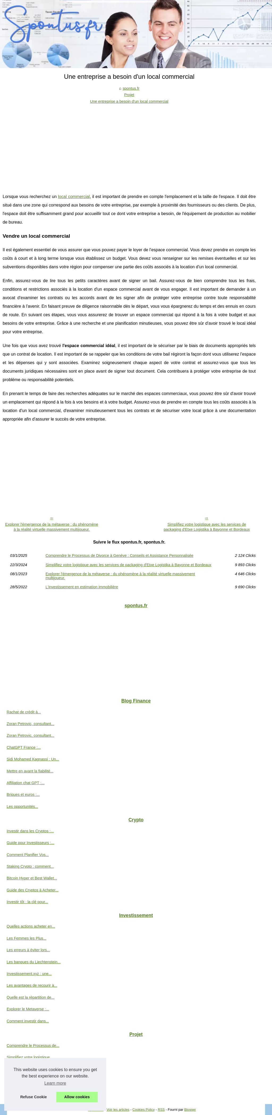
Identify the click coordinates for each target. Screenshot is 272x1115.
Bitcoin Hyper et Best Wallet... (32, 878)
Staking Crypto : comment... (30, 866)
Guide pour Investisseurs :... (30, 843)
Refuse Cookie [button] (33, 1097)
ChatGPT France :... (24, 747)
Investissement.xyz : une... (29, 974)
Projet (129, 95)
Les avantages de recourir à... (32, 985)
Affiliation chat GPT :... (26, 783)
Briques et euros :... (23, 794)
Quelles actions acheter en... (31, 926)
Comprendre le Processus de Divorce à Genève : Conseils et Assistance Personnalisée (119, 555)
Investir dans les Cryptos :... (30, 831)
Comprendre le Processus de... (33, 1045)
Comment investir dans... (28, 1021)
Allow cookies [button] (77, 1097)
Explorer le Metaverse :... (28, 1009)
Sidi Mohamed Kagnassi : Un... (33, 759)
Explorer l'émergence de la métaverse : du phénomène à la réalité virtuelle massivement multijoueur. (51, 527)
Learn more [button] (55, 1083)
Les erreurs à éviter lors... (28, 950)
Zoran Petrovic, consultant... (30, 724)
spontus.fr (131, 88)
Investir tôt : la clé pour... (27, 902)
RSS (161, 1110)
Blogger (190, 1110)
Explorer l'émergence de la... (31, 1081)
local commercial (74, 196)
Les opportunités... (22, 806)
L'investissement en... (25, 1093)
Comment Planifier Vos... (28, 855)
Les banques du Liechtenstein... (34, 962)
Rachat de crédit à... (24, 712)
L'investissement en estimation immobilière (81, 587)
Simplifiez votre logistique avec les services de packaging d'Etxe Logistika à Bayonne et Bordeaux (207, 527)
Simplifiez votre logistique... (30, 1057)
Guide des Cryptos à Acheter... (32, 890)
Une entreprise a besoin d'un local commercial (129, 101)
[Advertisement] (129, 144)
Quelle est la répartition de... (30, 997)
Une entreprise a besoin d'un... (33, 1069)
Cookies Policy (144, 1110)
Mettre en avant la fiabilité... (30, 771)
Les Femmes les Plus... (26, 938)
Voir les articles (118, 1110)
